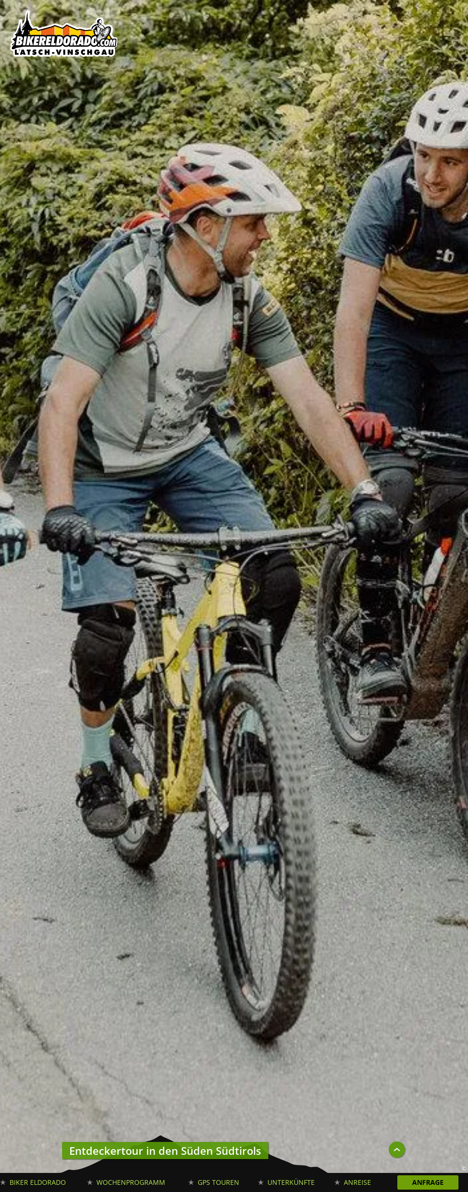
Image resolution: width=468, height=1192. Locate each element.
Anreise (357, 1182)
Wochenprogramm (130, 1182)
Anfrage (428, 1182)
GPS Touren (218, 1182)
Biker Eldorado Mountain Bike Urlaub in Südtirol (64, 36)
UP (397, 1149)
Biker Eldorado (38, 1182)
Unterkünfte (291, 1182)
